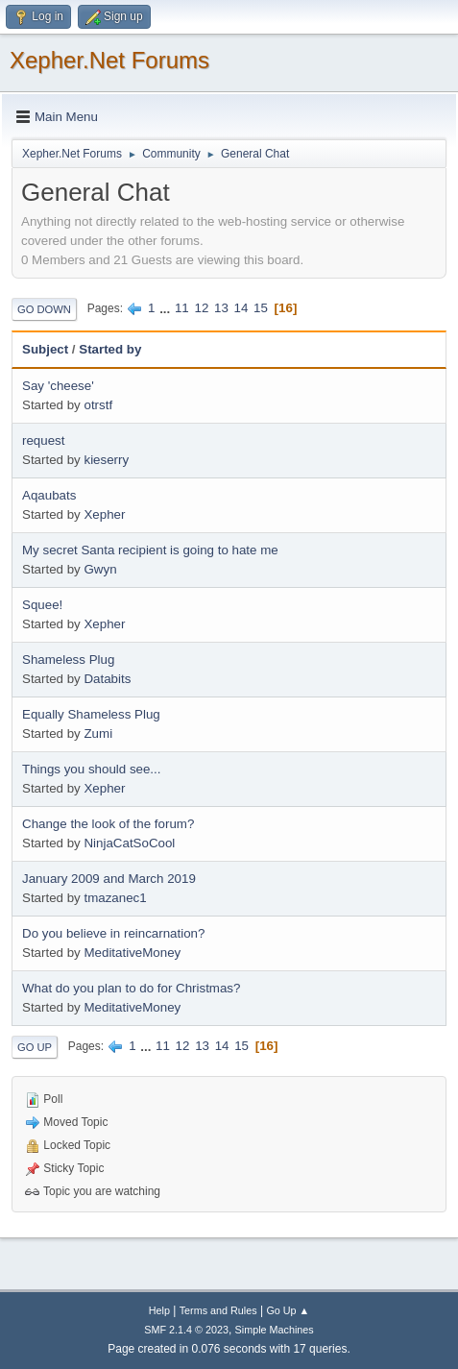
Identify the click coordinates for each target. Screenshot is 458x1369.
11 (182, 308)
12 (201, 308)
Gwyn (100, 569)
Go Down (44, 309)
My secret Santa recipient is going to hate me (150, 550)
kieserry (106, 459)
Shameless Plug (68, 659)
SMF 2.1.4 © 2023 (186, 1329)
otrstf (98, 405)
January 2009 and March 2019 (109, 878)
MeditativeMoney (132, 952)
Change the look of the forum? (108, 824)
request (43, 440)
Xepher (104, 514)
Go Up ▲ (287, 1310)
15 (260, 308)
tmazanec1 (115, 898)
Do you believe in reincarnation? (113, 933)
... (166, 308)
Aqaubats (49, 495)
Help (159, 1310)
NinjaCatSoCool (129, 843)
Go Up (34, 1047)
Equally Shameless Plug (91, 714)
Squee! (42, 605)
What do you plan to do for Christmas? (131, 988)
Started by (110, 349)
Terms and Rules (218, 1310)
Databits (107, 679)
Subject (45, 349)
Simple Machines (274, 1329)
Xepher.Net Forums (109, 60)
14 (241, 308)
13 (221, 308)
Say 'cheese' (58, 386)
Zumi (98, 733)
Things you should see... (91, 769)
